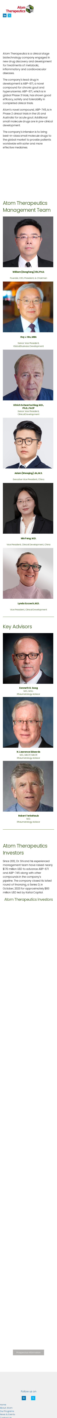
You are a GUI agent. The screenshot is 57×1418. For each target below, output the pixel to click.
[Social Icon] (4, 15)
